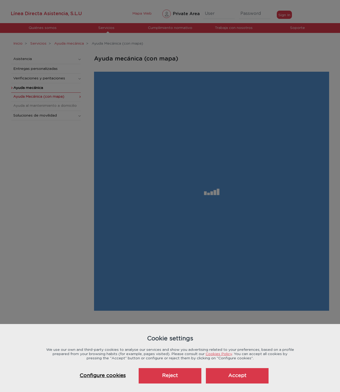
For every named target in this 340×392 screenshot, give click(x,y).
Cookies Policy (219, 354)
